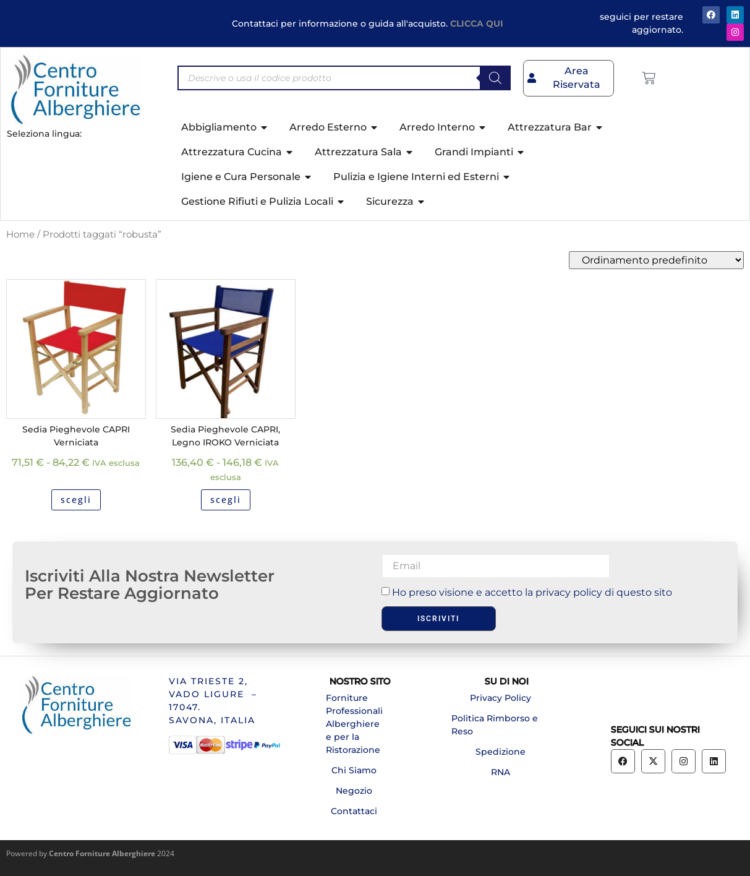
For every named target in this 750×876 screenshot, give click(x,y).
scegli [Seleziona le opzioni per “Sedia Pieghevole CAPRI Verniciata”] (76, 499)
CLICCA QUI (476, 23)
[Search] (495, 78)
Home (20, 234)
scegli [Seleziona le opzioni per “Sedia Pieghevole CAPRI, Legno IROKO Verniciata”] (225, 499)
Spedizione (500, 751)
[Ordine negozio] (656, 260)
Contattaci (354, 811)
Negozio (354, 790)
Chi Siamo (354, 770)
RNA (500, 772)
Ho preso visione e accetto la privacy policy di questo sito (532, 592)
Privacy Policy (500, 697)
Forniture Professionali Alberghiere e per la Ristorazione (354, 723)
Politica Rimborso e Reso (494, 725)
